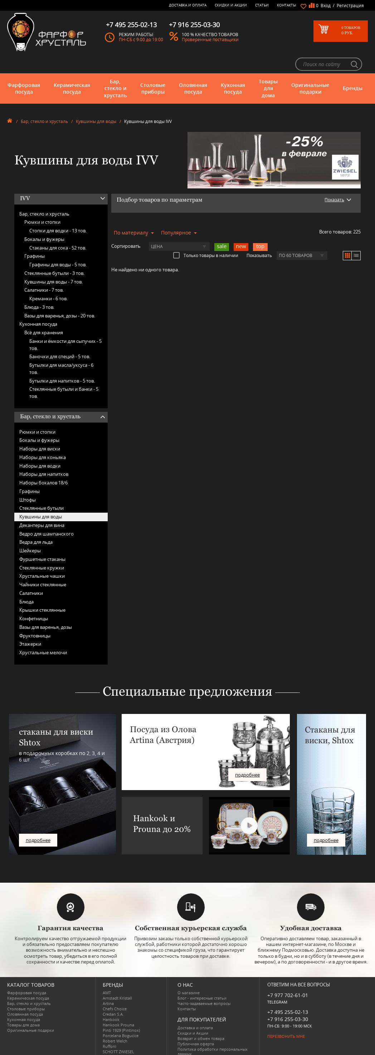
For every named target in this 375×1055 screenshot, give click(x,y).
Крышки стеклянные (42, 590)
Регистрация (350, 6)
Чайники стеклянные (42, 565)
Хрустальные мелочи (43, 633)
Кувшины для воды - (53, 262)
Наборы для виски (39, 429)
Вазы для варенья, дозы (45, 608)
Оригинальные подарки (310, 69)
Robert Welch (115, 1021)
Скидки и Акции (231, 5)
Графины (34, 236)
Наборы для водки (39, 446)
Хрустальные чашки (42, 556)
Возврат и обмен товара (200, 1018)
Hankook (111, 1000)
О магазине (188, 973)
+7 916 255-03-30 (287, 999)
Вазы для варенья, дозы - (59, 296)
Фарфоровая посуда (24, 69)
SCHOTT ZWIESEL (118, 1032)
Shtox (108, 1037)
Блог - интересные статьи (202, 978)
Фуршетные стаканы (42, 540)
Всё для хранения (43, 313)
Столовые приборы (152, 69)
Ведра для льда (36, 522)
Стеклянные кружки (41, 548)
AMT (107, 973)
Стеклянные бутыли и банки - (63, 373)
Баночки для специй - (59, 337)
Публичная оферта (195, 1024)
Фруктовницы (34, 616)
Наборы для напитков (43, 455)
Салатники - (44, 270)
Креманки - (48, 279)
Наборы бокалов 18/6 (43, 463)
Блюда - (39, 288)
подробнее (38, 821)
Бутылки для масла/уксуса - (61, 349)
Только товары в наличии (205, 235)
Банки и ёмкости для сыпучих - (65, 325)
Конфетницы (33, 599)
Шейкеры (30, 531)
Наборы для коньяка (42, 438)
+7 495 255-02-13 (287, 992)
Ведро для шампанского (46, 514)
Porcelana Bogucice (120, 1016)
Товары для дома (268, 68)
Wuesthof (112, 1048)
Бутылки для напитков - (62, 361)
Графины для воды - (58, 245)
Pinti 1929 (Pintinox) (121, 1011)
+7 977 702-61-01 (287, 975)
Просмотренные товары (200, 1039)
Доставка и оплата (187, 5)
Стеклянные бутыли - (54, 254)
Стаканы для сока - (57, 228)
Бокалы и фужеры (44, 220)
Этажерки (30, 624)
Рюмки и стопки (42, 202)
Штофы (27, 480)
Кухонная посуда (233, 69)
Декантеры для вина (41, 506)
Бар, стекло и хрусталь (115, 68)
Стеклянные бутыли (41, 488)
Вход (326, 6)
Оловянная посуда (193, 69)
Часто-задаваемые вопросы (203, 984)
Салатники (31, 574)
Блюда (26, 582)
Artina (108, 984)
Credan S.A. (113, 994)
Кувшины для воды (96, 102)
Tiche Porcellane (118, 1043)
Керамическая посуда (72, 69)
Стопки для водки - (58, 211)
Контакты (286, 5)
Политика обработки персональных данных (212, 1032)
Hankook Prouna (118, 1005)
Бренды (352, 68)
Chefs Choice (115, 989)
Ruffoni (109, 1027)
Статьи (262, 5)
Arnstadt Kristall (117, 978)
